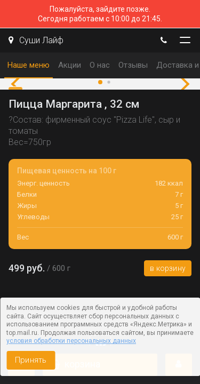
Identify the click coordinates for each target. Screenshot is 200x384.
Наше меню (28, 65)
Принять (30, 360)
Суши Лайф (36, 40)
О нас (100, 65)
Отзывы (133, 65)
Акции (69, 65)
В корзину (168, 268)
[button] (19, 84)
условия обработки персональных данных (71, 341)
